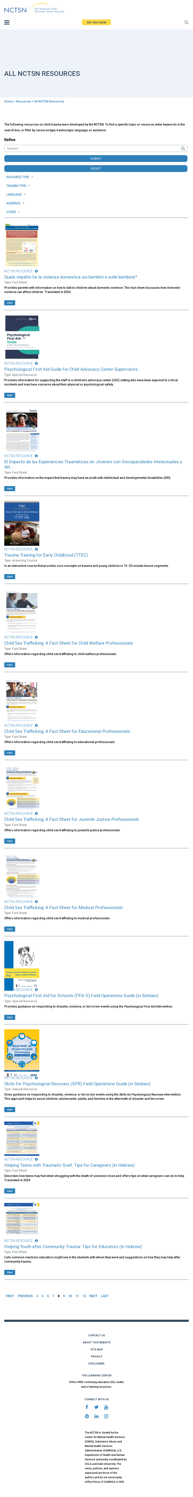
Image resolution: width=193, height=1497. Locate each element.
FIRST (10, 1296)
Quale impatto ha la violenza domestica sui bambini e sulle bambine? (70, 277)
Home (8, 101)
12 (84, 1296)
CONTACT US (96, 1335)
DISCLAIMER (96, 1363)
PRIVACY (96, 1356)
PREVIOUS (25, 1296)
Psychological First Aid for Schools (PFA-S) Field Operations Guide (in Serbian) (81, 995)
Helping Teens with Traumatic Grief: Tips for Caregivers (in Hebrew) (69, 1165)
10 (70, 1296)
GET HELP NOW (96, 22)
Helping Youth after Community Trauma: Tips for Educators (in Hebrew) (73, 1246)
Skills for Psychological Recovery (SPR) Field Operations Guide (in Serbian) (77, 1083)
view (9, 302)
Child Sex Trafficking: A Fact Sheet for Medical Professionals (63, 907)
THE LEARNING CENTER (97, 1375)
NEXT (93, 1296)
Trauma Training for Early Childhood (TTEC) (46, 555)
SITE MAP (96, 1349)
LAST (105, 1296)
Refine (9, 139)
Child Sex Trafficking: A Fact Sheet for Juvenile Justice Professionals (71, 819)
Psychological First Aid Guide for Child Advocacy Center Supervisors (71, 369)
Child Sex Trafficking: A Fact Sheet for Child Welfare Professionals (68, 643)
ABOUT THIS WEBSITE (96, 1342)
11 (77, 1296)
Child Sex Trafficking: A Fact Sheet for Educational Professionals (67, 731)
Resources (23, 101)
